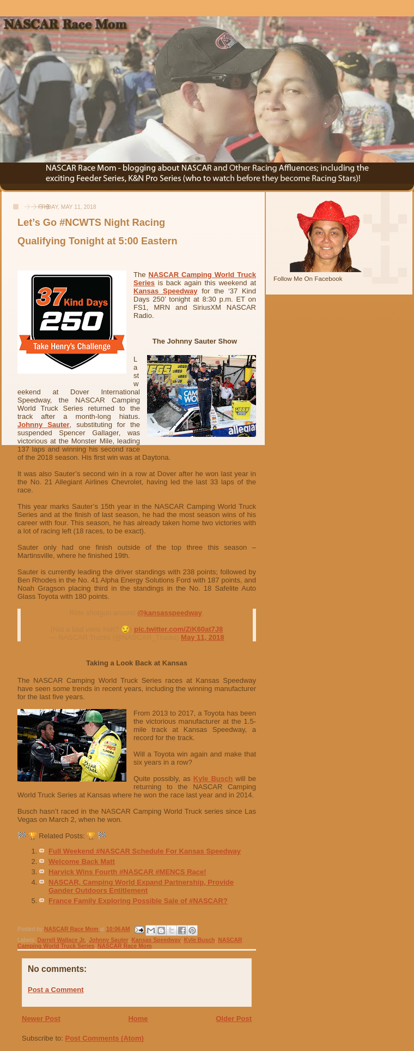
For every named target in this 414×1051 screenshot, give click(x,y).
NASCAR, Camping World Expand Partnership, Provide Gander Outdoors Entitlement (141, 886)
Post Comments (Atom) (104, 1038)
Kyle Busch (213, 778)
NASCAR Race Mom (124, 946)
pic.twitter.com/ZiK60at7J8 (178, 629)
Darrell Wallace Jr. (61, 940)
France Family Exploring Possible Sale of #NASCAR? (138, 901)
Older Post (234, 1018)
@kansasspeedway (169, 613)
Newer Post (41, 1018)
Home (138, 1018)
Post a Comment (56, 990)
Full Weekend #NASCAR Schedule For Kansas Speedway (144, 851)
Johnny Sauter (43, 425)
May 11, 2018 (202, 637)
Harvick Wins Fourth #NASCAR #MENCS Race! (127, 872)
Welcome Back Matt (81, 861)
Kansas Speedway (165, 291)
